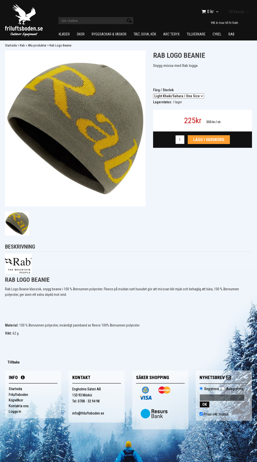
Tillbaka (14, 362)
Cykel (217, 34)
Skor (81, 34)
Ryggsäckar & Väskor (109, 34)
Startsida (11, 45)
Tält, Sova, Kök (145, 34)
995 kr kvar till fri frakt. (225, 22)
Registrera (211, 389)
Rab (231, 34)
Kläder (64, 34)
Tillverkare (196, 34)
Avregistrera (234, 389)
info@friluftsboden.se (88, 413)
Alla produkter (37, 45)
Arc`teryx (171, 34)
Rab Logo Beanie (60, 45)
